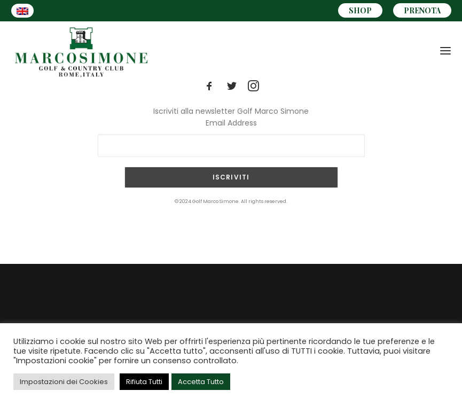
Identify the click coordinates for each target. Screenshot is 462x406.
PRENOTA (422, 10)
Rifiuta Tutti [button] (144, 382)
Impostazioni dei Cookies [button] (64, 382)
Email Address (231, 123)
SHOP (360, 10)
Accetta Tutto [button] (201, 382)
